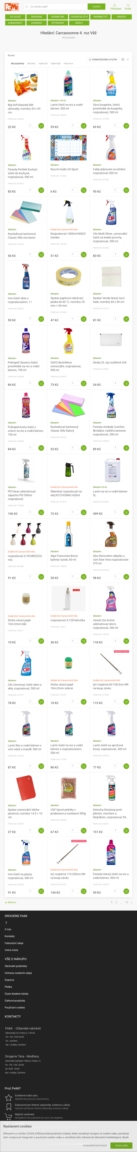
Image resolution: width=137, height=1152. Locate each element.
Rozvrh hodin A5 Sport (64, 169)
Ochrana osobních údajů (18, 973)
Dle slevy (31, 63)
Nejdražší (43, 63)
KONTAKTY (13, 1016)
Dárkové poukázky (15, 1000)
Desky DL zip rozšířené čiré (109, 362)
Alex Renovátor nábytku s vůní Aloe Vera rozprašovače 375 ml (111, 559)
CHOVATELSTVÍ (79, 16)
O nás (8, 929)
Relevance (68, 63)
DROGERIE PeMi (16, 916)
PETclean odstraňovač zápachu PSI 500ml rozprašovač (22, 495)
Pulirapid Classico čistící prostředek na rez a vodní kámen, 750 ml (23, 366)
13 (126, 902)
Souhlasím (121, 1145)
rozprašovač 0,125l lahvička (67, 620)
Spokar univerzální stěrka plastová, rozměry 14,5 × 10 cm (25, 813)
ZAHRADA (36, 23)
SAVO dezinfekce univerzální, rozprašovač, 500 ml (65, 366)
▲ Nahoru (10, 902)
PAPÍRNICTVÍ (100, 16)
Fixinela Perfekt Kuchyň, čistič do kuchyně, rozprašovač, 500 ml (23, 173)
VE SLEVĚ (15, 16)
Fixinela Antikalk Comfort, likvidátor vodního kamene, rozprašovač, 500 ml (109, 430)
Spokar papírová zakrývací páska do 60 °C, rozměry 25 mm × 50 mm (67, 301)
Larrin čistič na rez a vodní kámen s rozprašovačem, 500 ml (66, 749)
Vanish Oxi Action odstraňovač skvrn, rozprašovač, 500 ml (105, 624)
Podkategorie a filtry (103, 59)
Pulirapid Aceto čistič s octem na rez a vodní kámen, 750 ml (26, 430)
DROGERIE (36, 16)
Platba (8, 986)
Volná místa (11, 950)
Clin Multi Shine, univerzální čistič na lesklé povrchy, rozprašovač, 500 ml (110, 237)
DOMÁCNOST (15, 23)
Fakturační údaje (14, 943)
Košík (128, 6)
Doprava (9, 979)
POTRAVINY (58, 23)
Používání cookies (15, 1007)
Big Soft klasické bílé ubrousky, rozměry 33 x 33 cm (24, 108)
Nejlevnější (56, 63)
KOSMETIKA (57, 16)
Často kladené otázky (16, 993)
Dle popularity (17, 63)
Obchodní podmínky (16, 966)
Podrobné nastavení (95, 1145)
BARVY (79, 23)
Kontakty (10, 936)
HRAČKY (121, 16)
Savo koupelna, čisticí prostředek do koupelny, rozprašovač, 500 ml (108, 108)
